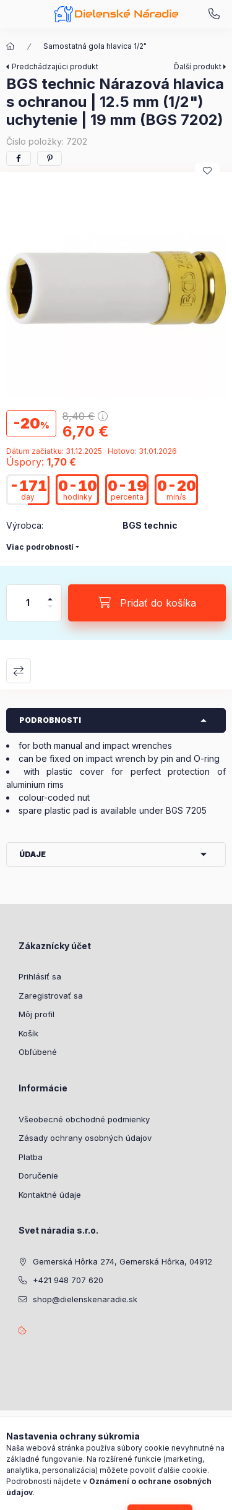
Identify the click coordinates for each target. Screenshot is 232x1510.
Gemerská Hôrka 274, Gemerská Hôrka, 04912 (122, 1261)
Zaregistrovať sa (51, 995)
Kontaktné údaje (50, 1195)
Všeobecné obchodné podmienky (84, 1119)
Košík (28, 1033)
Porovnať (18, 671)
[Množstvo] (28, 603)
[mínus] (50, 612)
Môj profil (36, 1014)
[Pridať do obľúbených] (207, 170)
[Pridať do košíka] (147, 602)
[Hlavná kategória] (10, 46)
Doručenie (38, 1175)
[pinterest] (49, 158)
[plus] (50, 594)
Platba (31, 1157)
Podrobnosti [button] (50, 720)
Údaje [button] (32, 854)
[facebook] (18, 158)
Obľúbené (38, 1052)
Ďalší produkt (197, 66)
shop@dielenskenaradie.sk (85, 1299)
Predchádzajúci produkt (55, 66)
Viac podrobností (40, 547)
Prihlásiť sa (40, 976)
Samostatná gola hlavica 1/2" (95, 46)
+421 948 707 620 (214, 14)
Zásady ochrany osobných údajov (85, 1138)
